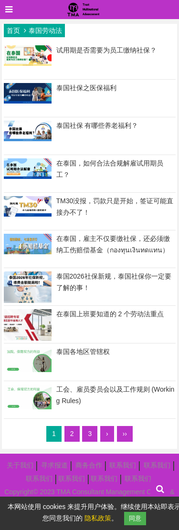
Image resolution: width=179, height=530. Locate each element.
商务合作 (88, 465)
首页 (13, 30)
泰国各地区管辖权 (83, 351)
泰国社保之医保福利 (86, 88)
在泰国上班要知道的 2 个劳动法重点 (110, 314)
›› (125, 433)
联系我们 (122, 465)
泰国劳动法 (45, 30)
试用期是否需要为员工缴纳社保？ (106, 50)
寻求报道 (54, 465)
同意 (135, 518)
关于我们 (20, 465)
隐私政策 (97, 518)
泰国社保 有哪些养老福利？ (97, 125)
